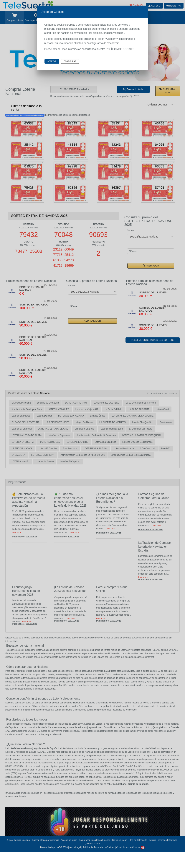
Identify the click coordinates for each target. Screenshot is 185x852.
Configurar (70, 61)
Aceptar (51, 61)
